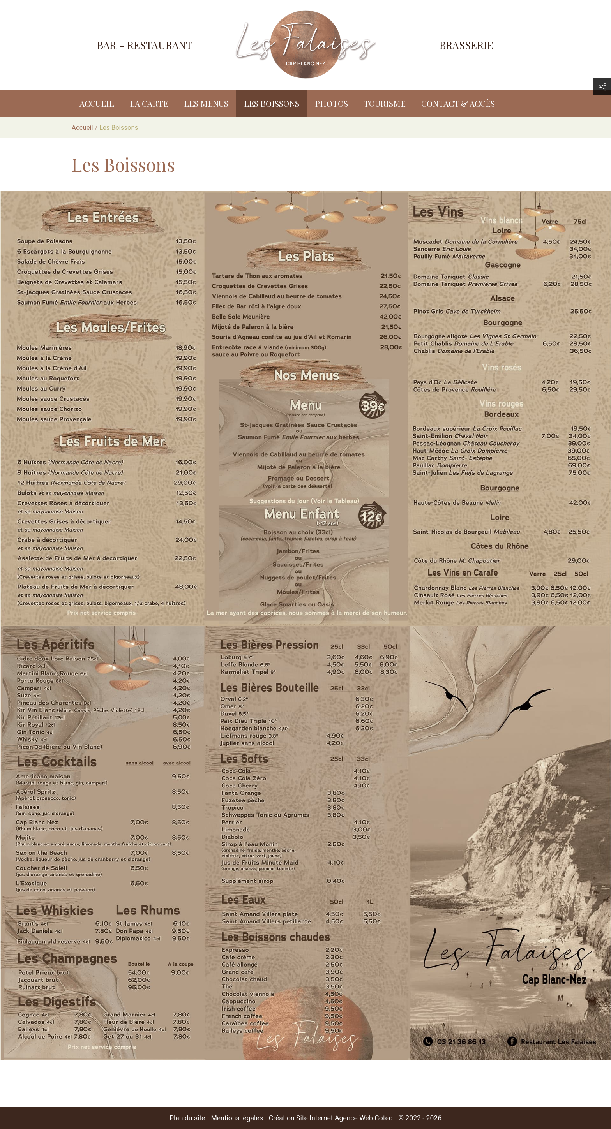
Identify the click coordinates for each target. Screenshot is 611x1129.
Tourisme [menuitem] (385, 103)
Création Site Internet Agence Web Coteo (331, 1118)
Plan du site (187, 1118)
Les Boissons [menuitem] (271, 103)
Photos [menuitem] (331, 103)
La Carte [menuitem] (149, 103)
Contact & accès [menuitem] (458, 103)
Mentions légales (237, 1118)
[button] (602, 86)
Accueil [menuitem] (96, 103)
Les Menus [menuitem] (206, 103)
